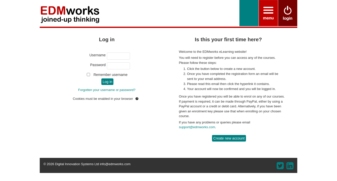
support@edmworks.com (197, 127)
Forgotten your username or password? (107, 90)
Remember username (111, 75)
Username (97, 55)
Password (98, 65)
